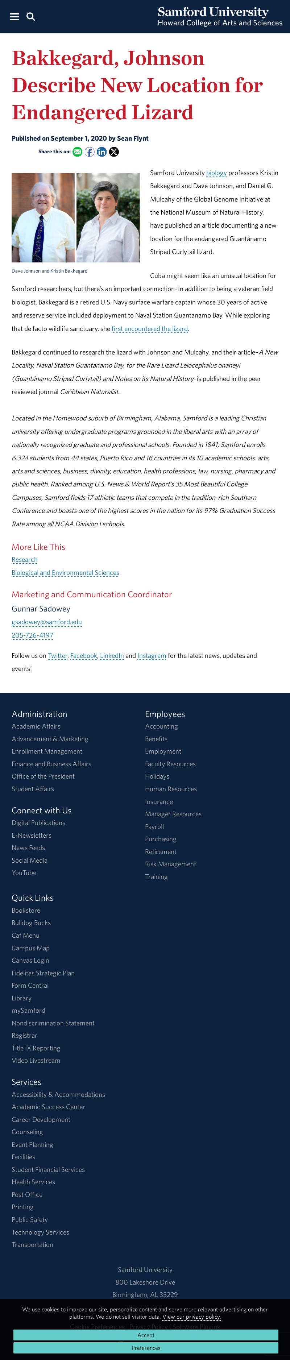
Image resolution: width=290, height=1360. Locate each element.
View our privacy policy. (191, 1316)
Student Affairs (33, 788)
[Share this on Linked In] (102, 152)
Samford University (145, 1269)
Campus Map (31, 948)
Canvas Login (30, 960)
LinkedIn (112, 655)
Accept (145, 1335)
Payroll (154, 826)
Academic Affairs (36, 726)
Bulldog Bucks (31, 922)
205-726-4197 (32, 635)
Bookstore (26, 910)
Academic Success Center (48, 1106)
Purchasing (161, 838)
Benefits (156, 738)
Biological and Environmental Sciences (65, 572)
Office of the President (43, 776)
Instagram (151, 655)
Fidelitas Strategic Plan (43, 973)
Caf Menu (26, 935)
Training (156, 876)
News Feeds (28, 847)
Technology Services (40, 1232)
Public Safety (30, 1219)
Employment (163, 751)
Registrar (24, 1035)
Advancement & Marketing (50, 738)
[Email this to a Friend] (77, 152)
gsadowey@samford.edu (47, 621)
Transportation (32, 1244)
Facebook (83, 655)
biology (216, 172)
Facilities (23, 1156)
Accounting (161, 726)
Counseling (27, 1131)
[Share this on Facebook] (90, 152)
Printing (23, 1206)
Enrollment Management (47, 751)
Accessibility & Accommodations (58, 1094)
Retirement (161, 851)
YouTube (24, 872)
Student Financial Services (48, 1169)
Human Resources (171, 788)
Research (25, 559)
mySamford (28, 1010)
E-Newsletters (31, 835)
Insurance (159, 801)
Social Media (29, 860)
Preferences (146, 1347)
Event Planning (32, 1144)
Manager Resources (173, 813)
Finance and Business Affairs (51, 763)
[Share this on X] (114, 152)
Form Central (30, 985)
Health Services (33, 1181)
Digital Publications (38, 822)
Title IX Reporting (36, 1048)
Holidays (157, 776)
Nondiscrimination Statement (53, 1023)
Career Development (41, 1119)
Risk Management (170, 863)
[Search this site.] (31, 16)
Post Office (27, 1194)
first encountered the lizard (150, 328)
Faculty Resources (170, 763)
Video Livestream (36, 1060)
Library (22, 998)
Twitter (57, 655)
